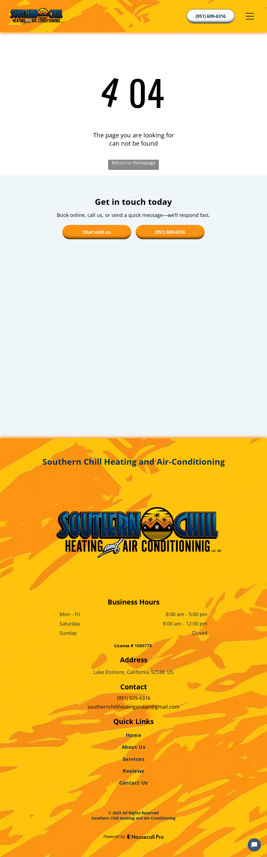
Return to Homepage (134, 163)
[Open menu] (250, 16)
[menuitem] (133, 736)
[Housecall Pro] (145, 836)
